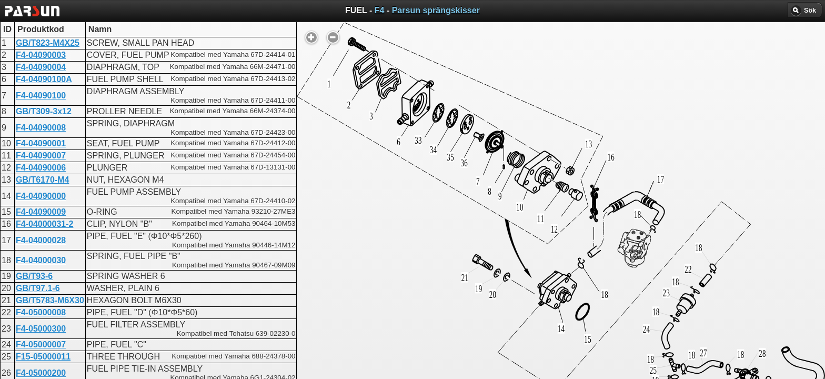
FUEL (379, 271)
